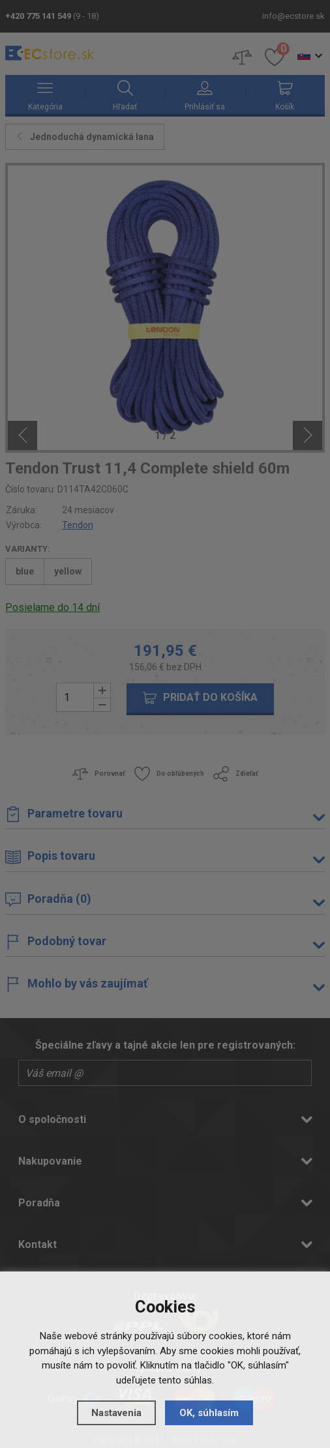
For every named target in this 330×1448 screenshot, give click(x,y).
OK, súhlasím (209, 1413)
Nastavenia (116, 1413)
